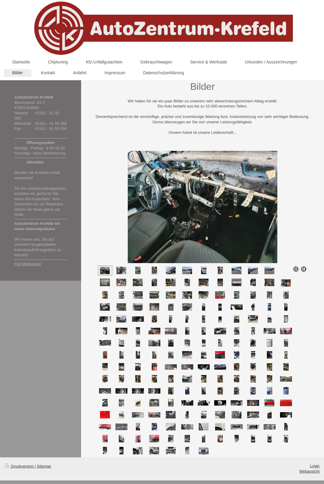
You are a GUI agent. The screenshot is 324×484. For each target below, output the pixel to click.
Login (315, 466)
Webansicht (309, 471)
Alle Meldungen (27, 264)
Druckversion (19, 466)
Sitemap (44, 466)
